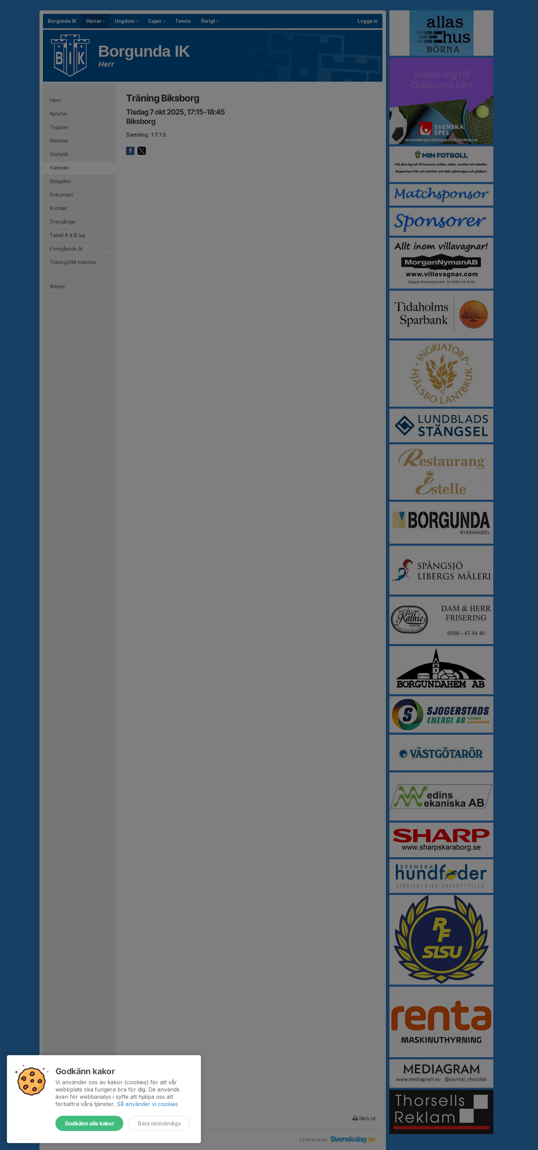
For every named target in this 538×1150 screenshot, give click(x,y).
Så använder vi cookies (147, 1104)
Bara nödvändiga (159, 1123)
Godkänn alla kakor (89, 1123)
